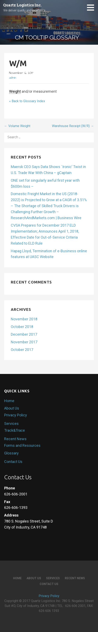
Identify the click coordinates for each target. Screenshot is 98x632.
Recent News (15, 439)
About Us (11, 408)
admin (12, 78)
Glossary (11, 453)
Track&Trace (14, 430)
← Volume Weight (17, 126)
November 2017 (24, 342)
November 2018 (24, 319)
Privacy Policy (15, 415)
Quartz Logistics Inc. (22, 4)
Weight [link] (15, 91)
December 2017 (24, 334)
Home (9, 401)
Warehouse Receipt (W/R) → (73, 126)
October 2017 (22, 349)
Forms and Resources (22, 445)
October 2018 (22, 326)
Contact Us (13, 461)
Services (11, 423)
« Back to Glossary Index (27, 101)
